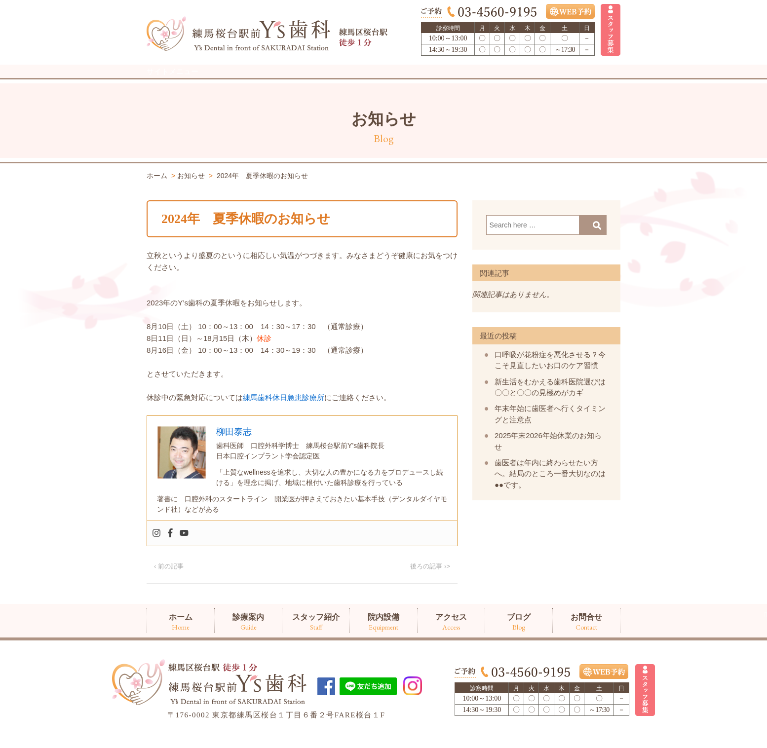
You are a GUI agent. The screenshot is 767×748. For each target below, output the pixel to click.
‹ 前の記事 (169, 586)
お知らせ (383, 139)
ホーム (180, 83)
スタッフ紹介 (315, 83)
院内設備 (383, 83)
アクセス (451, 83)
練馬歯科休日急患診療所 (283, 417)
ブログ (518, 83)
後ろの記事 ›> (430, 586)
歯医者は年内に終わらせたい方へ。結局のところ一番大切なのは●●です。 (550, 494)
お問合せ (586, 83)
